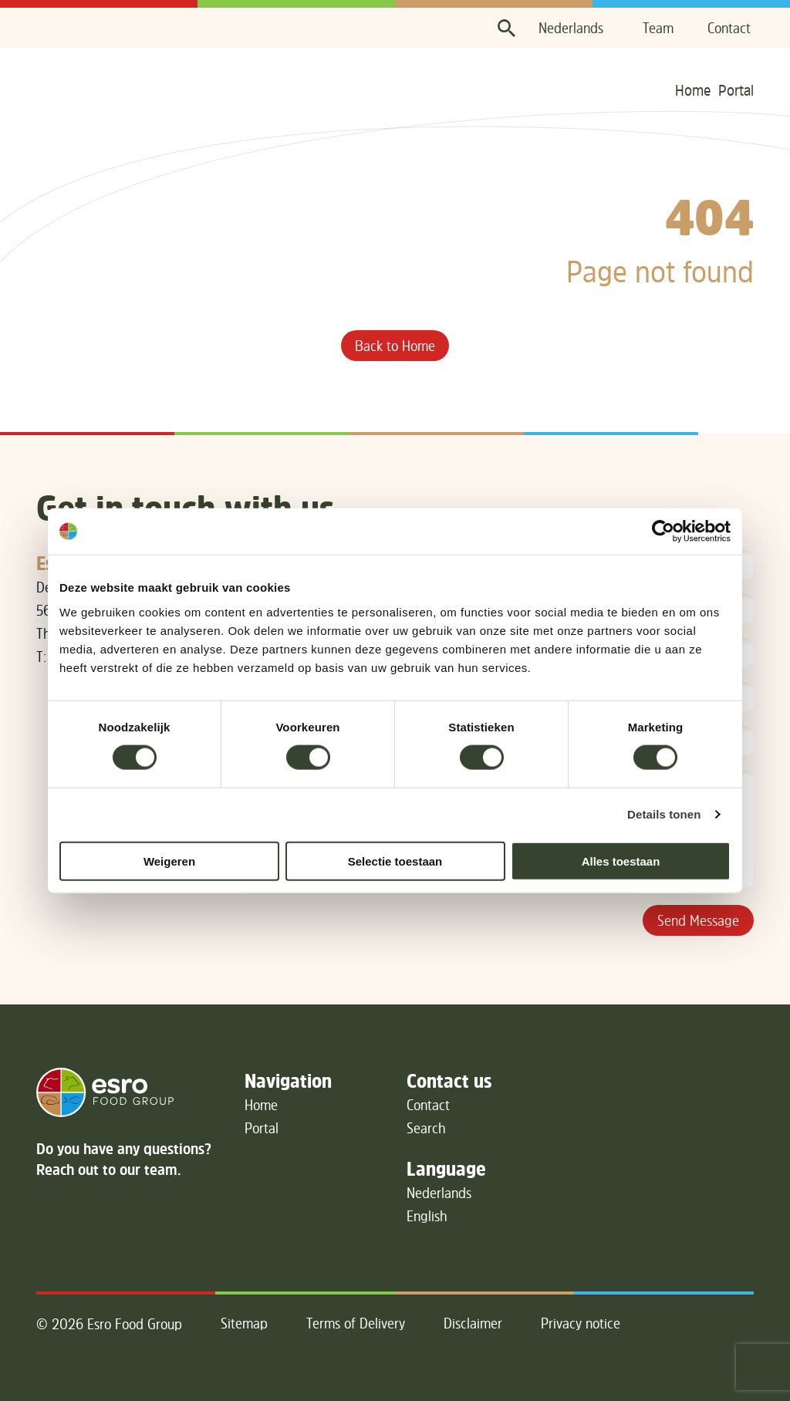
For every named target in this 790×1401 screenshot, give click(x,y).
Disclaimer (473, 1323)
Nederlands (570, 28)
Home (693, 89)
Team (658, 28)
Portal (736, 89)
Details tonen (664, 814)
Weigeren (169, 860)
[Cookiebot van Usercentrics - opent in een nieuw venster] (663, 531)
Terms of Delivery (355, 1323)
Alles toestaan (621, 860)
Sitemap (244, 1323)
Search (426, 1128)
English (427, 1216)
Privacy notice (580, 1323)
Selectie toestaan (395, 860)
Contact (729, 28)
